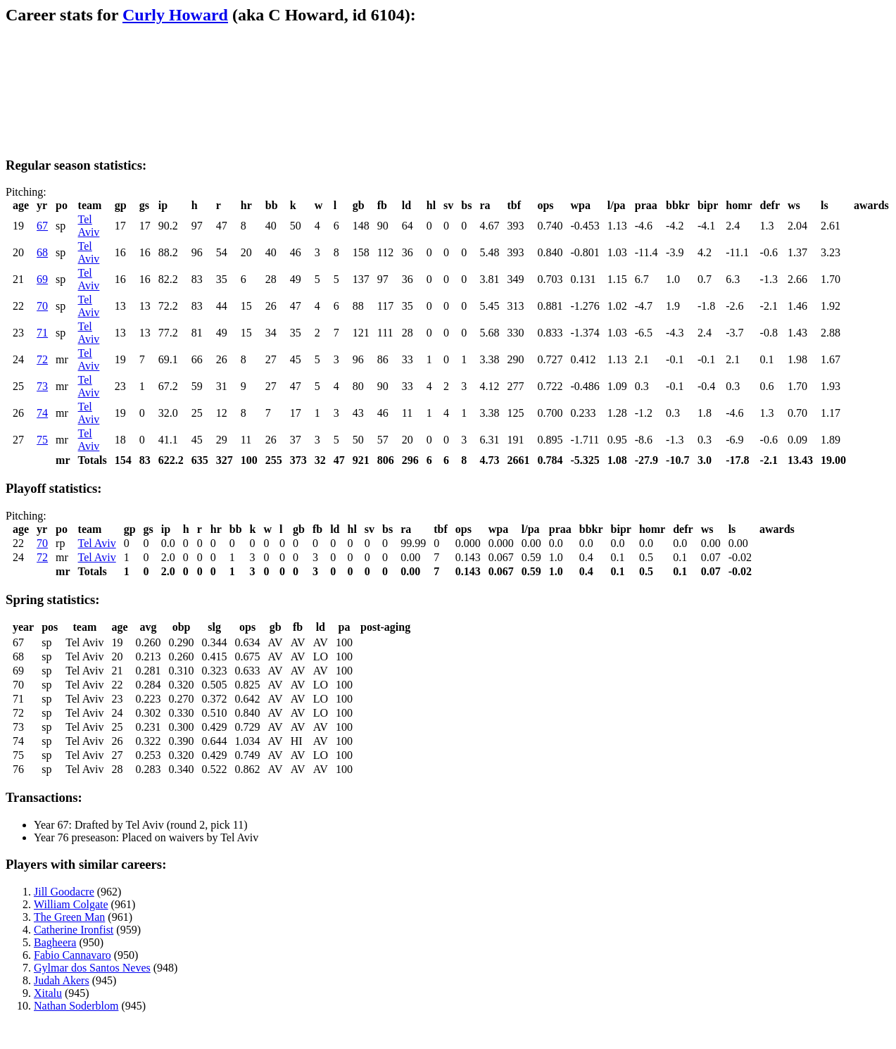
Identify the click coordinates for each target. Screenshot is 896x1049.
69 (42, 279)
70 (42, 306)
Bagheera (55, 942)
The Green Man (69, 917)
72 (42, 359)
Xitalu (48, 993)
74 (42, 413)
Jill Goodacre (64, 892)
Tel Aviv (89, 225)
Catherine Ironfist (73, 930)
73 (42, 386)
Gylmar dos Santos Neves (92, 968)
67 (42, 226)
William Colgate (71, 904)
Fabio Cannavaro (72, 955)
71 (42, 333)
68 (42, 252)
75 (42, 440)
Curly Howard (175, 15)
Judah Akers (61, 980)
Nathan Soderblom (76, 1006)
